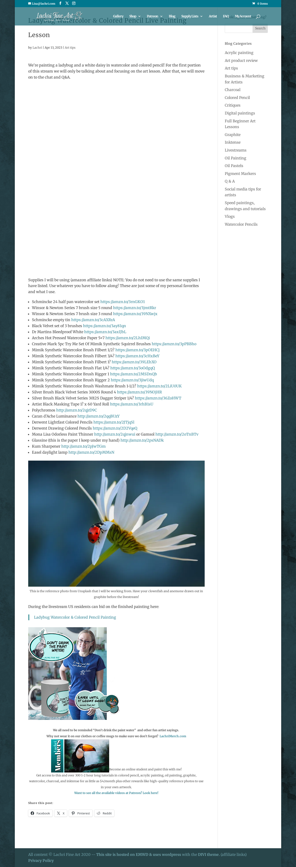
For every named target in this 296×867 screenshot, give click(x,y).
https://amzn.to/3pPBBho (174, 344)
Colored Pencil (237, 97)
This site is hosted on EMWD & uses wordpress (138, 854)
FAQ (226, 16)
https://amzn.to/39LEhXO (134, 362)
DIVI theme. (209, 854)
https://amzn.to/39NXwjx (135, 313)
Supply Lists (189, 16)
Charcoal (232, 89)
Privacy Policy (41, 860)
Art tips (70, 48)
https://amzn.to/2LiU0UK (159, 386)
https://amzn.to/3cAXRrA (93, 319)
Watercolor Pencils (241, 224)
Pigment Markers (240, 173)
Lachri (37, 48)
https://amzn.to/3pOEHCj (137, 350)
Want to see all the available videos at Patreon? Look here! (116, 793)
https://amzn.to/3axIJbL (105, 331)
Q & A (230, 181)
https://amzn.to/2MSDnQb (133, 374)
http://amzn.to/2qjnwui (114, 434)
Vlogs (230, 216)
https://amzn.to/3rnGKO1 (122, 301)
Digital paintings (240, 113)
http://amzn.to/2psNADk (142, 440)
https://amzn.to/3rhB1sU (131, 404)
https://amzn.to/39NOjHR (139, 392)
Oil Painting (235, 158)
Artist (213, 16)
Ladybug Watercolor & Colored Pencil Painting (75, 617)
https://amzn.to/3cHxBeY (137, 356)
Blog (172, 16)
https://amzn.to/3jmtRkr (134, 307)
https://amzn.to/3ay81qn (104, 325)
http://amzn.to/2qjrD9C (76, 410)
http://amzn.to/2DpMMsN (91, 452)
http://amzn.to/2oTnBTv (176, 434)
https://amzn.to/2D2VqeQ (115, 428)
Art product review (241, 60)
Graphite (232, 134)
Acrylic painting (239, 52)
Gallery (118, 16)
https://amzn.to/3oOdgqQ (132, 368)
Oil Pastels (234, 165)
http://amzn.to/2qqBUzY (98, 416)
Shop (132, 16)
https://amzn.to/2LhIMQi (127, 337)
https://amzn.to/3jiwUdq (132, 380)
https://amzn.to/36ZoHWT (158, 398)
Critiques (232, 105)
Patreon (152, 16)
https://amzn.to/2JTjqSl (113, 422)
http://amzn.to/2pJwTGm (83, 446)
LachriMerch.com (173, 736)
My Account (243, 16)
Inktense (232, 142)
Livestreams (236, 150)
